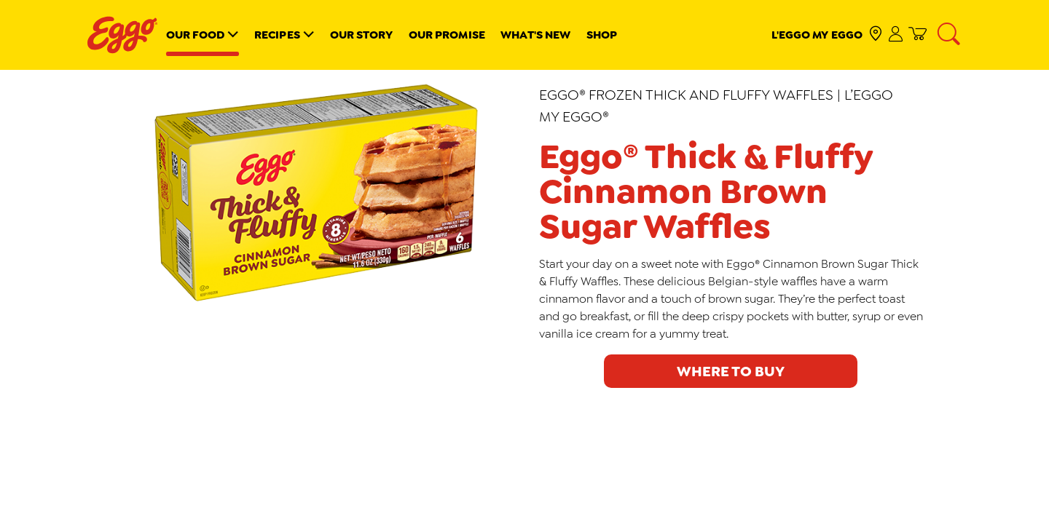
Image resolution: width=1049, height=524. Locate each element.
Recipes (277, 34)
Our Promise (447, 34)
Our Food (195, 34)
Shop (601, 34)
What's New (535, 34)
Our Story (361, 34)
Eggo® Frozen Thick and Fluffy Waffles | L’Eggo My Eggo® (716, 105)
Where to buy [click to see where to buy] (731, 371)
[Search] (949, 34)
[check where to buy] (876, 34)
